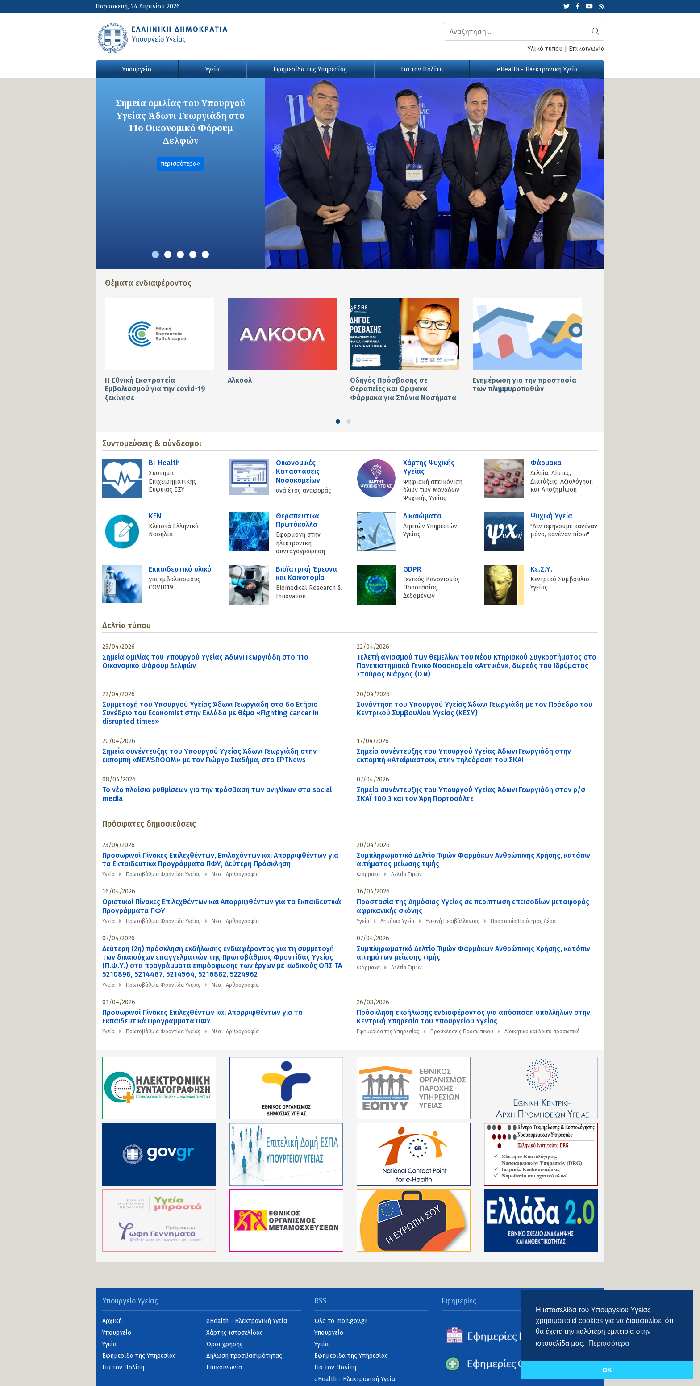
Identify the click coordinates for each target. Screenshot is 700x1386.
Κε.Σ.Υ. (541, 569)
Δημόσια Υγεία (397, 921)
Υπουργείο (136, 69)
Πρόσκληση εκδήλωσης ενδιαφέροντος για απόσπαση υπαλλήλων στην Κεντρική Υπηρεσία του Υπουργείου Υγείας (473, 1016)
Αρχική (112, 1321)
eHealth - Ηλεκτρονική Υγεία (537, 69)
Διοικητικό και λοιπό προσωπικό (542, 1031)
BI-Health (164, 463)
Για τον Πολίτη (422, 69)
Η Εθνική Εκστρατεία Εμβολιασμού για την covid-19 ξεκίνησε (155, 388)
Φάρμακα (546, 463)
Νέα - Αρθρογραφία (235, 874)
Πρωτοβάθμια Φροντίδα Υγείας (163, 874)
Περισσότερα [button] (608, 1343)
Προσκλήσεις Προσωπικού (461, 1031)
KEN (155, 516)
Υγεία (212, 69)
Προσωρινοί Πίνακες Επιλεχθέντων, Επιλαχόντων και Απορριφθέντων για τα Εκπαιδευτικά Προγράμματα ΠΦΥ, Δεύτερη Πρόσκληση (220, 859)
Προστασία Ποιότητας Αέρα (523, 921)
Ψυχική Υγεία (551, 516)
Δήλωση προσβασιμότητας (244, 1356)
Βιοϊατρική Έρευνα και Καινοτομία (306, 573)
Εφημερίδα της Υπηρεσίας (310, 69)
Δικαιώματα (422, 516)
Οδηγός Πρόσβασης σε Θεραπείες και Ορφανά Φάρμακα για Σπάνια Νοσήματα (403, 388)
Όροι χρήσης (224, 1344)
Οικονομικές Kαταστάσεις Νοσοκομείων (298, 471)
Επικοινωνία (586, 49)
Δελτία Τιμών (406, 874)
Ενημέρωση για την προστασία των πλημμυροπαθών (524, 384)
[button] (155, 254)
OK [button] (607, 1369)
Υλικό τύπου (545, 49)
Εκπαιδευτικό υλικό (180, 569)
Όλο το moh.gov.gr (340, 1321)
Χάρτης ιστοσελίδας (234, 1332)
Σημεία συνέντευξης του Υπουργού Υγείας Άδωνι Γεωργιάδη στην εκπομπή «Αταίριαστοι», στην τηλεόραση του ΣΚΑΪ (464, 755)
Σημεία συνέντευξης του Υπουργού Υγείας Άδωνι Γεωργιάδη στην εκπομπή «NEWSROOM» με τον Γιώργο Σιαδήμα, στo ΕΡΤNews (209, 755)
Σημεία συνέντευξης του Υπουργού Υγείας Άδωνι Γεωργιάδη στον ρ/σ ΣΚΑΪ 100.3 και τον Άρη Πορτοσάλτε (471, 793)
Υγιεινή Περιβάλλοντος (452, 921)
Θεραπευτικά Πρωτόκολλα (297, 520)
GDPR (412, 569)
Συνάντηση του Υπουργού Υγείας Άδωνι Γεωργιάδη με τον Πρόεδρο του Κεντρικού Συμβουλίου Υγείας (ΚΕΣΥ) (474, 708)
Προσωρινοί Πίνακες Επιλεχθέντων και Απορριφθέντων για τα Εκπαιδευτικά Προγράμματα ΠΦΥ (202, 1016)
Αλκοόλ (240, 380)
